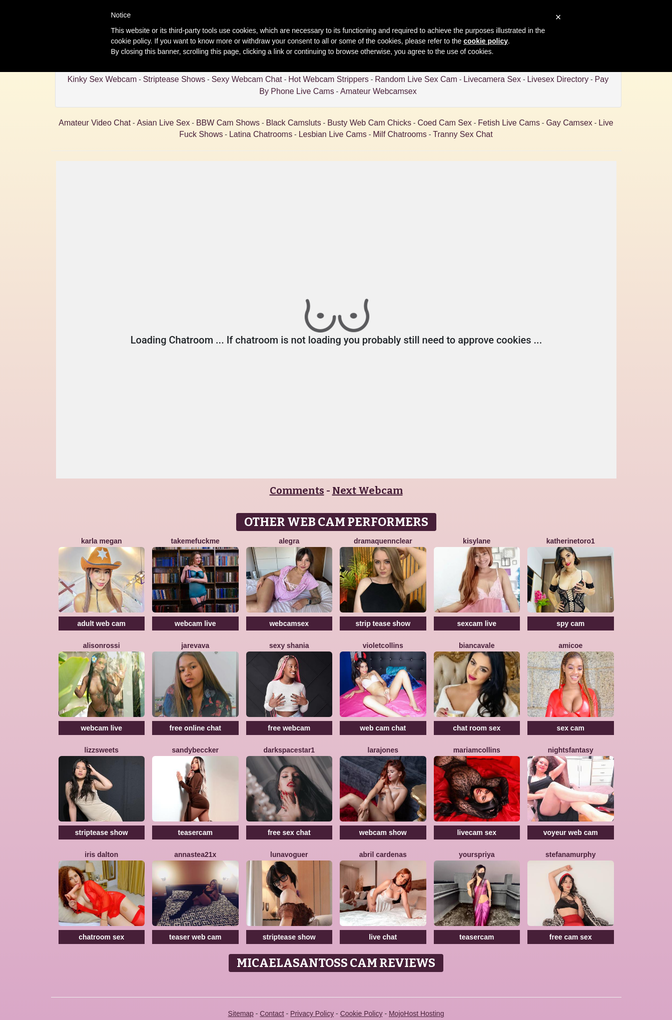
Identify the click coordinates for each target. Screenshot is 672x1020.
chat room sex (476, 728)
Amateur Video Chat (95, 122)
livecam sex (476, 832)
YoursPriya (477, 854)
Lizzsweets (102, 750)
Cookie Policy (361, 1014)
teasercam (195, 832)
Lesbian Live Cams (333, 134)
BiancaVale (477, 646)
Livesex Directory (557, 79)
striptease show (101, 832)
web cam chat (383, 728)
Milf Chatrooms (400, 134)
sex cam (570, 728)
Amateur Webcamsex (378, 91)
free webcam (289, 728)
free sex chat (289, 832)
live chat (383, 937)
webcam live (195, 624)
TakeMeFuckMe (195, 541)
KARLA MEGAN (101, 541)
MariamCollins (476, 750)
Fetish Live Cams (509, 122)
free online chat (195, 728)
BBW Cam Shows (228, 122)
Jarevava (195, 646)
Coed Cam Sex (444, 122)
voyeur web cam (570, 832)
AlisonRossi (101, 646)
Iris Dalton (101, 854)
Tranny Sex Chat (462, 134)
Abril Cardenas (383, 854)
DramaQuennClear (383, 541)
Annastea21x (195, 854)
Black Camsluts (293, 122)
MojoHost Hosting (416, 1014)
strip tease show (382, 624)
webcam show (383, 832)
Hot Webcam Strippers (328, 79)
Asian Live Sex (163, 122)
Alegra (289, 541)
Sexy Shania (289, 646)
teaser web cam (195, 937)
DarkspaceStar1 (289, 750)
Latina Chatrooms (260, 134)
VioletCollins (383, 646)
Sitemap (241, 1014)
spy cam (570, 624)
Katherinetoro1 (570, 541)
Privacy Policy (312, 1014)
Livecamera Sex (492, 79)
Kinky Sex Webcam (102, 79)
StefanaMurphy (570, 854)
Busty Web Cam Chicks (369, 122)
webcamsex (289, 624)
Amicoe (570, 646)
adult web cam (102, 624)
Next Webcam (367, 490)
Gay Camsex (569, 122)
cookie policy (485, 41)
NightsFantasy (570, 750)
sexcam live (476, 624)
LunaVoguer (289, 854)
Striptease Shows (174, 79)
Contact (272, 1014)
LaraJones (383, 750)
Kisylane (476, 541)
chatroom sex (101, 937)
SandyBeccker (195, 750)
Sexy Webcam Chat (247, 79)
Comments (297, 490)
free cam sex (570, 937)
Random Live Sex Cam (416, 79)
